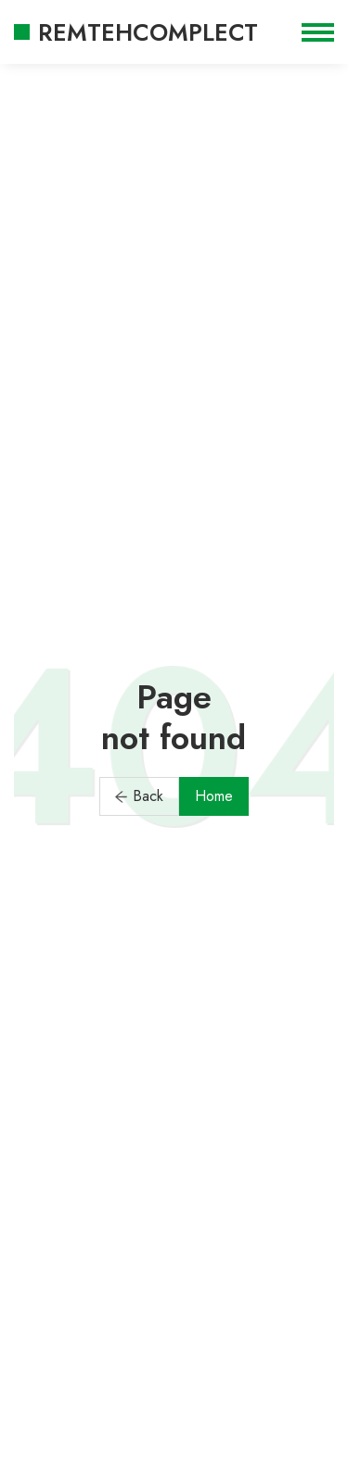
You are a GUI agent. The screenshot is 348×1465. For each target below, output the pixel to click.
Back (139, 796)
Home (214, 796)
